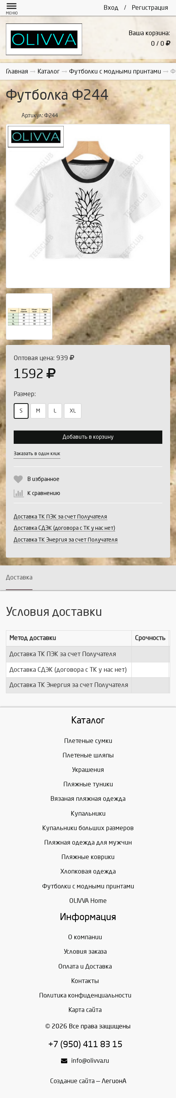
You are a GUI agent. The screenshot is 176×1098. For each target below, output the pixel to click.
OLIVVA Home (88, 900)
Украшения (88, 769)
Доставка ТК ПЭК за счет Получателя (60, 517)
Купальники (88, 813)
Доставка (19, 577)
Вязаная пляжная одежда (88, 798)
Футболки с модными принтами (88, 886)
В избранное (43, 479)
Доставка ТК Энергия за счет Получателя (66, 540)
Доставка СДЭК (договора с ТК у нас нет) (64, 528)
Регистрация (150, 7)
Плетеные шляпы (88, 755)
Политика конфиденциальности (85, 995)
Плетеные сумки (88, 740)
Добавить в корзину (88, 437)
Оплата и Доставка (85, 966)
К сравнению (43, 493)
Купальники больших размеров (88, 828)
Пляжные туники (88, 784)
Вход (111, 7)
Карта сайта (85, 1009)
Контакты (85, 981)
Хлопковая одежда (88, 871)
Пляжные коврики (88, 857)
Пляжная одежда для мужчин (88, 842)
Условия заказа (85, 951)
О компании (85, 937)
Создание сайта (72, 1081)
